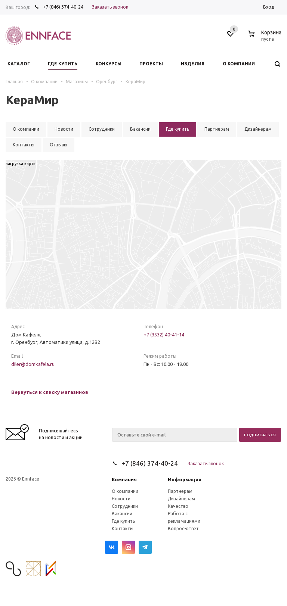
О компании (125, 491)
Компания (124, 479)
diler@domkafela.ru (33, 364)
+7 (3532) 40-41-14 (164, 334)
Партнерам (180, 491)
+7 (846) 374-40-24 (63, 6)
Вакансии (122, 513)
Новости (121, 498)
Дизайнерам (181, 498)
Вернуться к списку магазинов (49, 392)
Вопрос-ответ (183, 528)
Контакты (122, 528)
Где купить (123, 521)
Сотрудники (125, 506)
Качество (178, 506)
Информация (184, 479)
